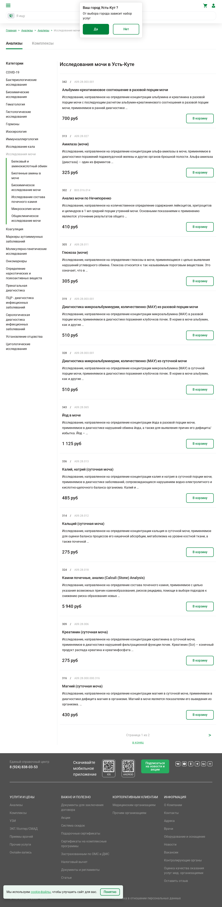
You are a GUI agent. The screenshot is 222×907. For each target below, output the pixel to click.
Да (96, 29)
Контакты (171, 813)
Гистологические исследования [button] (18, 114)
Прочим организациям (129, 813)
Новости (170, 844)
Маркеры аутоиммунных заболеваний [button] (24, 239)
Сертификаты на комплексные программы (83, 843)
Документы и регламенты (80, 870)
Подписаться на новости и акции (155, 766)
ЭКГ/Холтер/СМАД (24, 829)
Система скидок (73, 825)
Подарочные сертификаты (80, 833)
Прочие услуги (20, 844)
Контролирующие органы (183, 860)
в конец (138, 742)
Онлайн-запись (21, 852)
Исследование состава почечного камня (28, 199)
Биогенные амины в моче (26, 175)
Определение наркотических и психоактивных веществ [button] (24, 273)
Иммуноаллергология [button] (22, 139)
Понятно (110, 892)
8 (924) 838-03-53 (24, 767)
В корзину (200, 118)
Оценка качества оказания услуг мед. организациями (184, 870)
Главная (11, 30)
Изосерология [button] (16, 131)
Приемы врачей (21, 836)
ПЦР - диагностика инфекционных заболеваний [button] (20, 302)
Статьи (66, 878)
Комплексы (43, 43)
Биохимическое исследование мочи (26, 187)
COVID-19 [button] (12, 72)
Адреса (169, 821)
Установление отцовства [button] (24, 336)
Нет (126, 29)
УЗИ (13, 821)
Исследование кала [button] (20, 147)
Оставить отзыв (176, 881)
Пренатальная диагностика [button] (16, 288)
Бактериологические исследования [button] (21, 82)
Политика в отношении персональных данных (147, 898)
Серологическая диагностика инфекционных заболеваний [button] (18, 322)
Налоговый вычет (74, 862)
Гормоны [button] (12, 124)
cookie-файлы (41, 892)
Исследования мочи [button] (21, 154)
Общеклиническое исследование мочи (26, 218)
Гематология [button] (15, 104)
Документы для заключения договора (82, 807)
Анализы (27, 30)
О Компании (173, 805)
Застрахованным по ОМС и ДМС (85, 854)
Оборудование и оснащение (184, 836)
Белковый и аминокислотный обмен (29, 164)
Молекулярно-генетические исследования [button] (26, 251)
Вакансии (171, 852)
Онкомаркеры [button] (16, 261)
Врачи (168, 829)
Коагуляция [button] (14, 229)
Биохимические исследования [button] (17, 94)
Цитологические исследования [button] (18, 346)
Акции (65, 818)
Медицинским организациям (134, 805)
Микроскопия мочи (25, 209)
